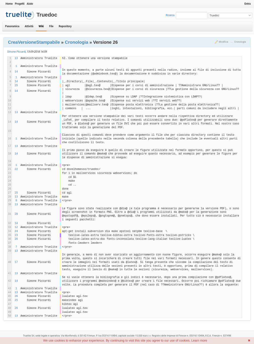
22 (16, 169)
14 (16, 71)
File (51, 26)
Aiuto (30, 3)
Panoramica (12, 26)
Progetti (19, 3)
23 (16, 235)
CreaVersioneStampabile (34, 42)
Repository (65, 26)
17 (16, 262)
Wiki (41, 26)
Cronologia (240, 41)
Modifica (223, 41)
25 (16, 85)
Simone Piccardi (16, 51)
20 (16, 214)
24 (16, 231)
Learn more (199, 340)
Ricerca (170, 15)
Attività (29, 26)
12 (16, 227)
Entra (247, 3)
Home (9, 3)
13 (16, 58)
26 (16, 239)
